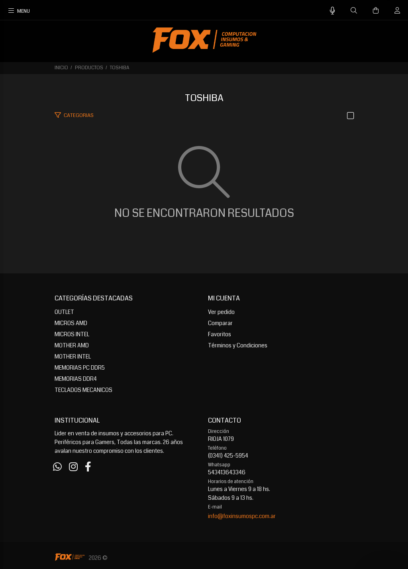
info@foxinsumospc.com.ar (242, 516)
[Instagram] (73, 467)
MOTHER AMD (72, 345)
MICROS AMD (71, 323)
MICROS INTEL (72, 334)
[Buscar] (354, 10)
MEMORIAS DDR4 (76, 379)
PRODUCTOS (89, 67)
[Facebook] (88, 467)
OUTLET (64, 312)
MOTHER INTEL (73, 356)
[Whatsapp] (57, 467)
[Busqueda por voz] (332, 11)
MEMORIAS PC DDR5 (80, 368)
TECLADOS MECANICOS (83, 390)
